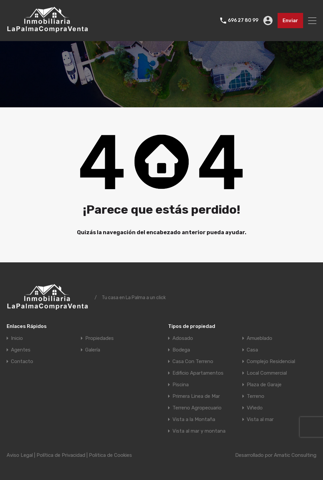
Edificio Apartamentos (198, 373)
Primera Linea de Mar (196, 396)
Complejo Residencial (271, 361)
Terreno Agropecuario (197, 407)
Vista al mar (260, 419)
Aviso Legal (20, 455)
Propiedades (99, 338)
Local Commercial (267, 373)
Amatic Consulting (295, 455)
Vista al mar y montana (199, 431)
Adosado (182, 338)
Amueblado (259, 338)
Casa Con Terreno (192, 361)
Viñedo (255, 407)
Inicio (17, 338)
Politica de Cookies (110, 455)
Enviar (290, 21)
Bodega (181, 349)
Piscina (180, 384)
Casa (252, 349)
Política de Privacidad (60, 455)
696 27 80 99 (243, 20)
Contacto (22, 361)
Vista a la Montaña (193, 419)
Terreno (255, 396)
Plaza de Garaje (264, 384)
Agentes (21, 349)
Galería (92, 349)
